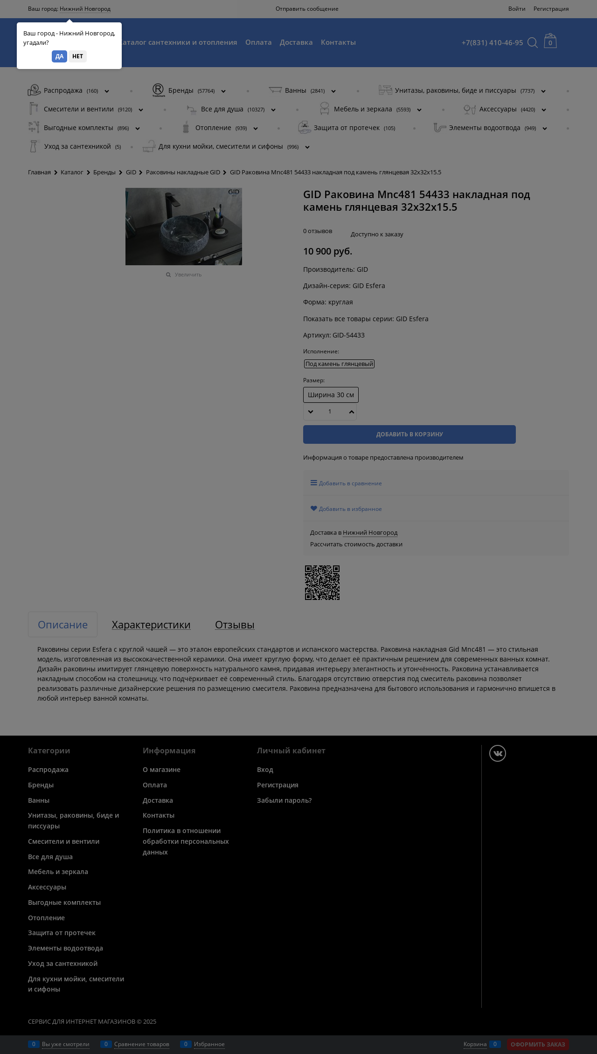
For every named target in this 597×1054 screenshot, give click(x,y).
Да (59, 56)
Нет (77, 56)
